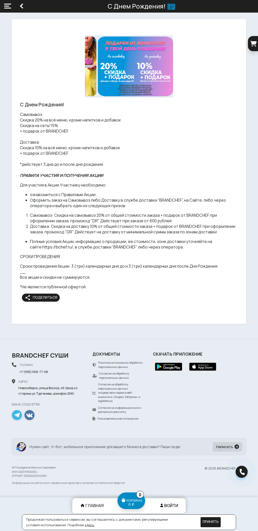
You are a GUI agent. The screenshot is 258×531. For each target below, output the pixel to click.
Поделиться (41, 298)
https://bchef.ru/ (57, 247)
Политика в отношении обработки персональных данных (117, 365)
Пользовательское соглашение (115, 418)
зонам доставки (201, 232)
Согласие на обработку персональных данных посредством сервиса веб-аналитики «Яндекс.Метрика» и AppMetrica (116, 392)
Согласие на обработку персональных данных (110, 375)
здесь (89, 525)
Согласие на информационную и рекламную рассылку (116, 410)
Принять (211, 521)
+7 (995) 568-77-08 (33, 372)
